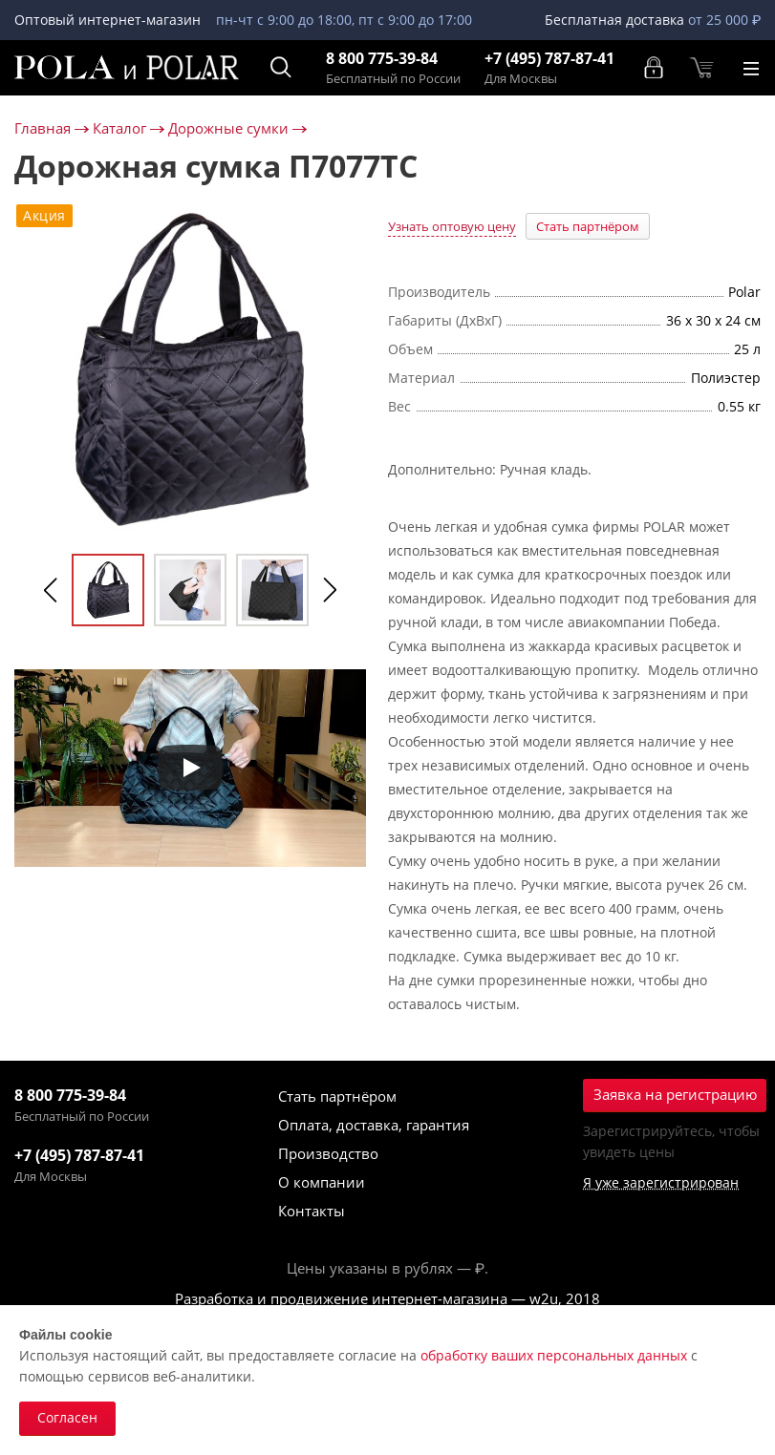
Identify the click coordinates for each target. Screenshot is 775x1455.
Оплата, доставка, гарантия (373, 1124)
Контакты (311, 1210)
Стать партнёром (587, 226)
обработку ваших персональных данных (553, 1355)
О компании (321, 1181)
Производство (328, 1153)
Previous (50, 590)
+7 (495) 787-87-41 (549, 59)
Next (329, 590)
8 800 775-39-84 (382, 59)
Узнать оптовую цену (452, 226)
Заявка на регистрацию (675, 1094)
